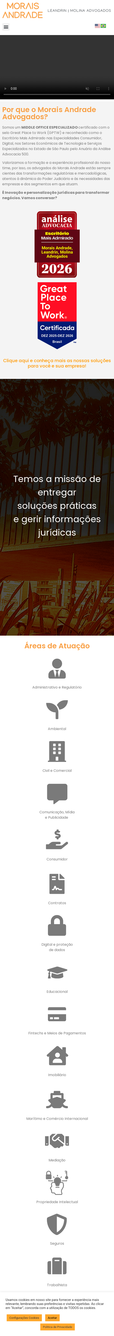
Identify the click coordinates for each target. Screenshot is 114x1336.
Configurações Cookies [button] (24, 1317)
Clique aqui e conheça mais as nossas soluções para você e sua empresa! (57, 363)
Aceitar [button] (52, 1317)
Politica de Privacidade (57, 1327)
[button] (6, 27)
